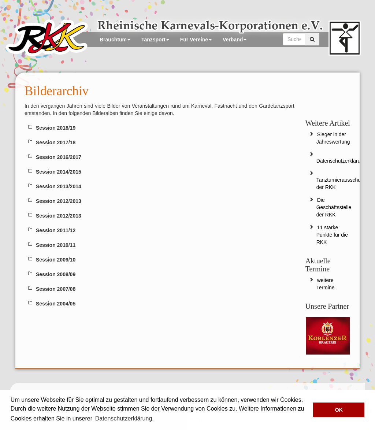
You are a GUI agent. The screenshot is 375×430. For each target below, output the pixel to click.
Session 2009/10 (55, 260)
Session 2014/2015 (58, 172)
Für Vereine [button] (196, 39)
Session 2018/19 (55, 128)
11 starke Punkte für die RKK (332, 235)
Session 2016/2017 (58, 157)
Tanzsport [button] (155, 39)
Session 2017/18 (55, 142)
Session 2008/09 (55, 274)
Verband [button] (234, 39)
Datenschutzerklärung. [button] (124, 418)
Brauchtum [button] (115, 39)
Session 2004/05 (55, 304)
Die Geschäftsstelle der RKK (334, 207)
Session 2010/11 (55, 245)
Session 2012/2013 (58, 201)
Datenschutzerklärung (341, 161)
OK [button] (339, 410)
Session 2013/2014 (58, 186)
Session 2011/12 (55, 230)
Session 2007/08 (55, 289)
